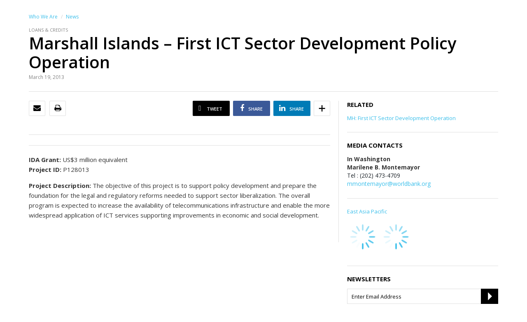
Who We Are (43, 16)
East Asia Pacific (367, 211)
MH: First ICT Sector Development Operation (401, 118)
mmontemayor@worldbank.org (389, 184)
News (72, 16)
